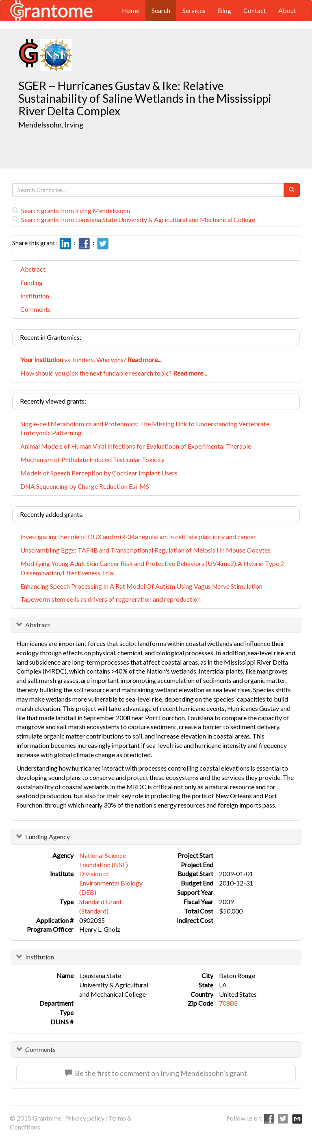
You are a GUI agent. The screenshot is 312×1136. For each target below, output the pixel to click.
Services (194, 10)
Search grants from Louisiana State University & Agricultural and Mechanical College (133, 219)
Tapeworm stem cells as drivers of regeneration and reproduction (110, 599)
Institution (34, 296)
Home (130, 10)
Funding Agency (47, 836)
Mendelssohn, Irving (51, 124)
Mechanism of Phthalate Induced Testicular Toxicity (92, 459)
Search (161, 10)
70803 (228, 1003)
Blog (224, 10)
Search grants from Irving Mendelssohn (71, 210)
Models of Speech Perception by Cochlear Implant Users (99, 473)
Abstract (33, 269)
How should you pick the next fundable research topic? (113, 373)
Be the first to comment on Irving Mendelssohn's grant (156, 1073)
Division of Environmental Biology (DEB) (111, 883)
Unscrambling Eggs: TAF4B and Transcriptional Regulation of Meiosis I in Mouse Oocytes (145, 550)
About (287, 10)
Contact (254, 10)
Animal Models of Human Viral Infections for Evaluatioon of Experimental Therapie (135, 446)
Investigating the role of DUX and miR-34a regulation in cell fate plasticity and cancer (138, 536)
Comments (35, 309)
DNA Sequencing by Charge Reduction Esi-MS (84, 486)
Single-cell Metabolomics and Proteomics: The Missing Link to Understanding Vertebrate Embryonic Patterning (144, 428)
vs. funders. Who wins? (90, 359)
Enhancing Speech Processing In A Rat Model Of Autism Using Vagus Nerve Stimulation (141, 586)
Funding (31, 282)
